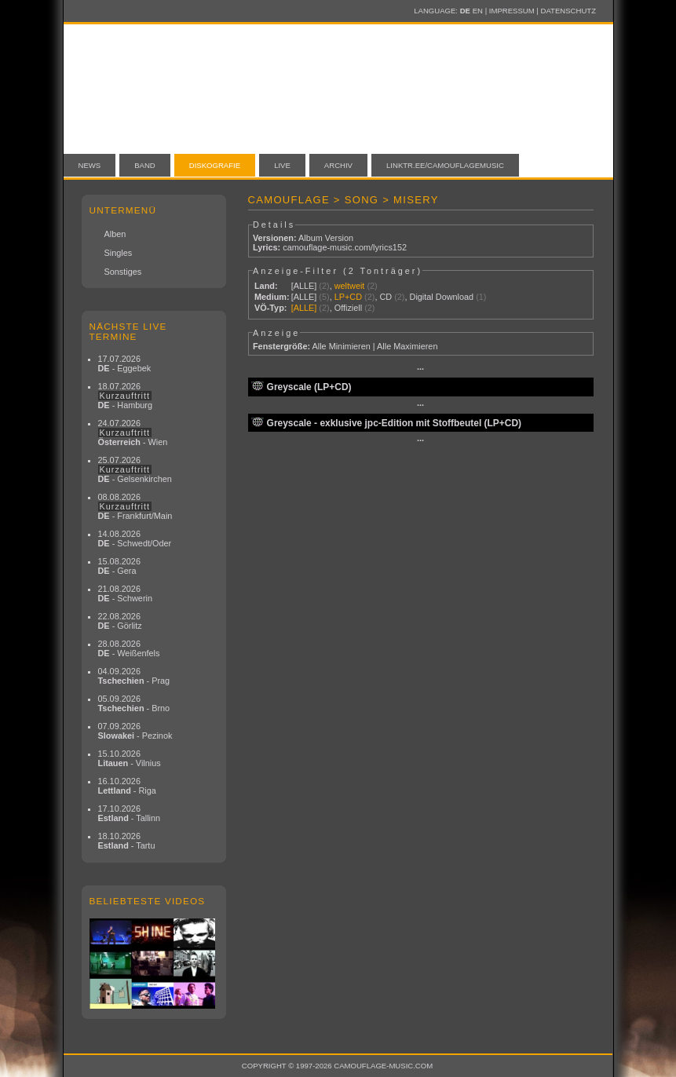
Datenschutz (568, 10)
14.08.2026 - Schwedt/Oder (135, 538)
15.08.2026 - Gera (119, 566)
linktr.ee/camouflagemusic (445, 165)
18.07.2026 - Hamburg (125, 396)
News (90, 165)
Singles (118, 252)
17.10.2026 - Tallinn (129, 813)
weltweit (349, 285)
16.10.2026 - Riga (127, 785)
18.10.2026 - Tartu (126, 840)
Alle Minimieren (341, 346)
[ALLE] (304, 285)
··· (420, 369)
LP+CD (348, 296)
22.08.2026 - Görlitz (120, 621)
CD (385, 296)
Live (282, 165)
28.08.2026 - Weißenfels (129, 648)
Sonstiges (123, 271)
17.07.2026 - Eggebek (125, 363)
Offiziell (348, 307)
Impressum (512, 10)
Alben (115, 234)
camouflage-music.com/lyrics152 (345, 247)
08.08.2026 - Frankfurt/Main (135, 506)
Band (144, 165)
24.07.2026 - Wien (133, 432)
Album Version (325, 238)
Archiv (338, 165)
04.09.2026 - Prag (134, 675)
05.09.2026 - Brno (134, 703)
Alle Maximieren (407, 346)
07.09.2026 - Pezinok (135, 730)
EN (478, 10)
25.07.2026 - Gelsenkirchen (135, 469)
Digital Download (442, 296)
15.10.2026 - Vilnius (129, 758)
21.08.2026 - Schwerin (125, 593)
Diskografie (214, 165)
